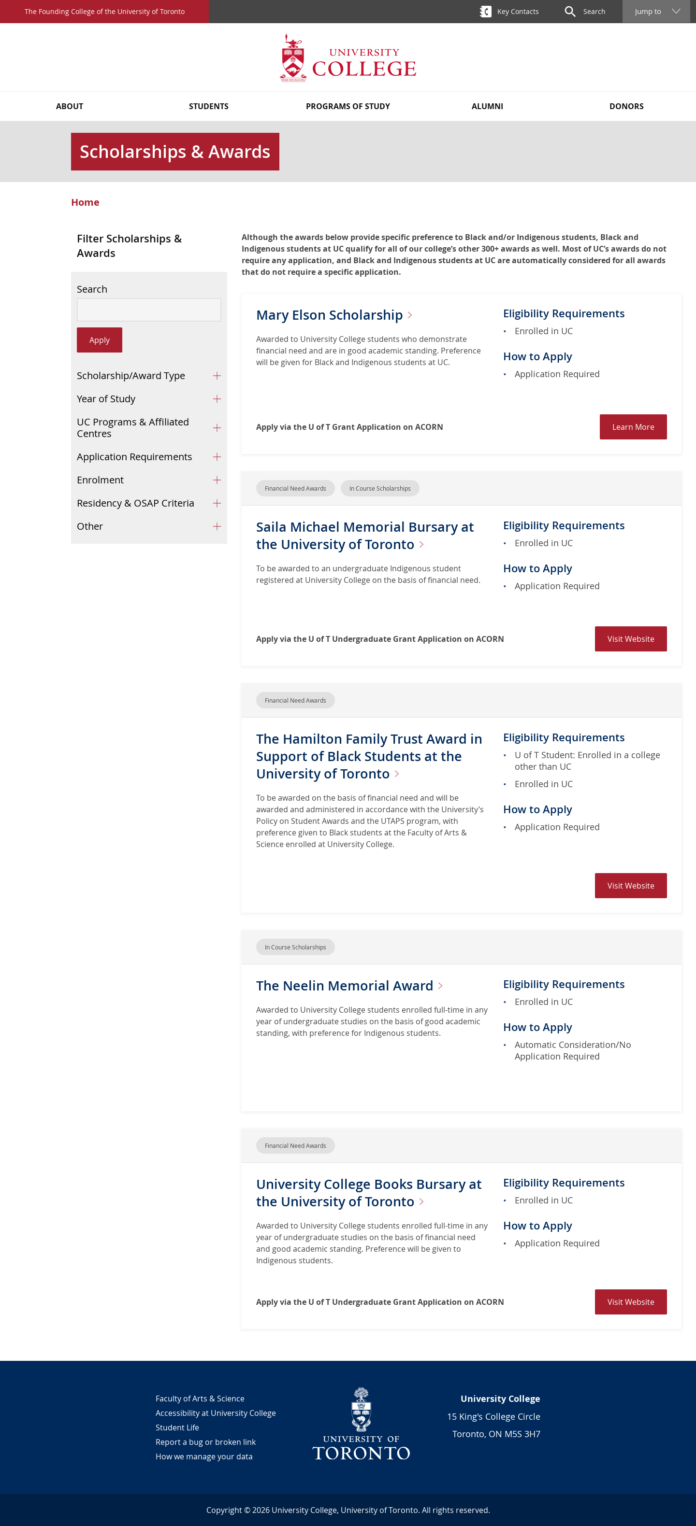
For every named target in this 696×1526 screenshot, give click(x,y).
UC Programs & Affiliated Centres (133, 427)
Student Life (177, 1427)
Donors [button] (626, 106)
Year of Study (106, 398)
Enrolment (100, 479)
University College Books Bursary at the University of (372, 1192)
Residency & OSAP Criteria (135, 502)
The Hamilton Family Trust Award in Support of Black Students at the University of (368, 756)
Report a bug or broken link (206, 1442)
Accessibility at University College (216, 1413)
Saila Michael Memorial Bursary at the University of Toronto (367, 535)
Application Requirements (134, 456)
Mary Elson (340, 315)
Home (85, 202)
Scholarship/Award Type (131, 375)
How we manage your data (204, 1456)
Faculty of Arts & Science (200, 1398)
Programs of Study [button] (348, 106)
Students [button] (209, 106)
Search (92, 289)
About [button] (69, 106)
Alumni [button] (487, 106)
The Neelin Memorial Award (355, 985)
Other (90, 526)
